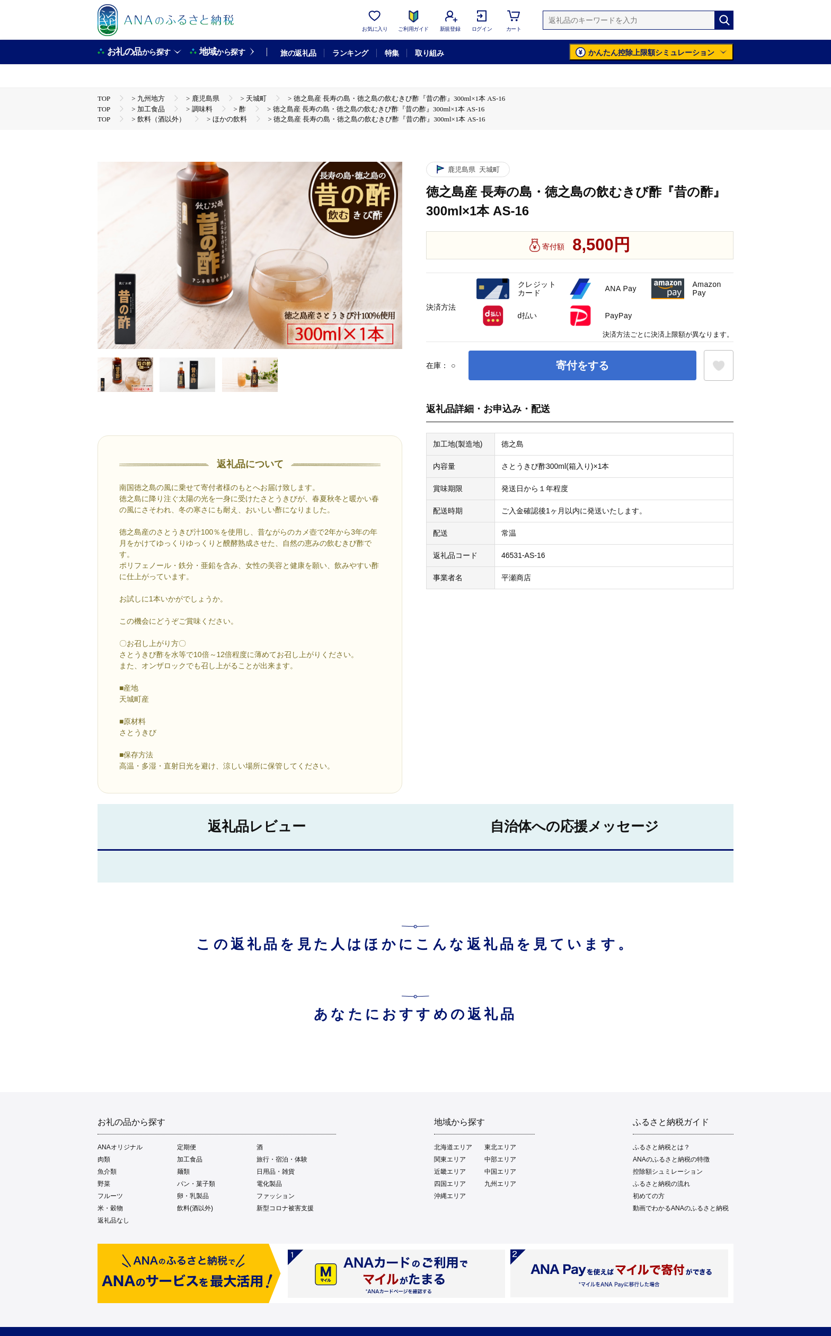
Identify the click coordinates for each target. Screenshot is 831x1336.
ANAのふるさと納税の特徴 (671, 1159)
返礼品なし (113, 1220)
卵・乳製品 (193, 1196)
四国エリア (450, 1183)
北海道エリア (453, 1147)
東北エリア (500, 1147)
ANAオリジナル (120, 1147)
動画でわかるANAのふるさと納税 (681, 1208)
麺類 (183, 1171)
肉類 (104, 1159)
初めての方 (649, 1196)
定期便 (186, 1147)
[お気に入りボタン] (718, 365)
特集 (392, 53)
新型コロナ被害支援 (285, 1208)
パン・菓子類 (196, 1183)
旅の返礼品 (298, 53)
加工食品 (189, 1159)
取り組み (429, 53)
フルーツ (110, 1196)
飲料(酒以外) (195, 1208)
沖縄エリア (450, 1196)
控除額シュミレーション (668, 1171)
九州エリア (500, 1183)
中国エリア (500, 1171)
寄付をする (582, 365)
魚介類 (107, 1171)
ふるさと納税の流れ (661, 1183)
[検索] (723, 20)
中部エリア (500, 1159)
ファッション (276, 1196)
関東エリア (450, 1159)
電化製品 (269, 1183)
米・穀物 (110, 1208)
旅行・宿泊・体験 (282, 1159)
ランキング (350, 53)
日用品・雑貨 (276, 1171)
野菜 (104, 1183)
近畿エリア (450, 1171)
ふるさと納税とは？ (661, 1147)
